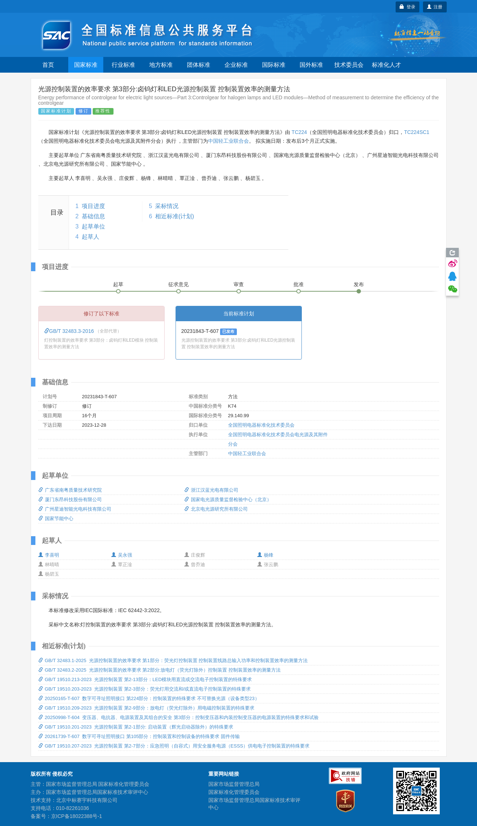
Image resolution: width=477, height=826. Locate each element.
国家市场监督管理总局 (233, 784)
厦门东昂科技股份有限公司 (70, 499)
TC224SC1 (416, 132)
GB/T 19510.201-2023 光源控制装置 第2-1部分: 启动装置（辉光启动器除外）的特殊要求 (135, 727)
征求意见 (178, 284)
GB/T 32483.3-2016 (70, 331)
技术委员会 (348, 65)
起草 (118, 284)
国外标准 (311, 65)
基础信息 (93, 216)
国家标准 (85, 65)
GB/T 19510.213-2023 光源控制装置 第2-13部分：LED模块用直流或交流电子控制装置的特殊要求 (145, 679)
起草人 (90, 237)
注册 (435, 6)
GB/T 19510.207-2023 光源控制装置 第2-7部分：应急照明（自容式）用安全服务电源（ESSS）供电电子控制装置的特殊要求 (174, 746)
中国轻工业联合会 (228, 141)
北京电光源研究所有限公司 (216, 509)
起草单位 (93, 226)
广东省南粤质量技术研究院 (70, 490)
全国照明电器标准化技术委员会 (261, 425)
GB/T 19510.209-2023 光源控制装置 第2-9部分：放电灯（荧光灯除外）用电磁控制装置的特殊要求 (146, 708)
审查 (239, 284)
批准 (298, 284)
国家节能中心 (55, 518)
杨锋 (265, 555)
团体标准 (198, 65)
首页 (48, 65)
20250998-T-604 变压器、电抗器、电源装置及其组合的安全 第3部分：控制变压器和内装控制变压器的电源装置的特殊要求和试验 (178, 717)
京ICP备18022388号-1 (76, 816)
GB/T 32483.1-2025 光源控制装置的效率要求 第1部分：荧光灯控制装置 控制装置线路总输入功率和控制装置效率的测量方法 (173, 660)
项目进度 (93, 206)
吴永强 (121, 555)
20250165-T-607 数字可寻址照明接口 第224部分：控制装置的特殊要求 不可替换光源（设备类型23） (148, 698)
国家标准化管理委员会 (233, 792)
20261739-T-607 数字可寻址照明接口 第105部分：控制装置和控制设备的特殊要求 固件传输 (139, 736)
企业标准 (236, 65)
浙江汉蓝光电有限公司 (211, 490)
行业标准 (123, 65)
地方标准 (161, 65)
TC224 (299, 132)
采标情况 (166, 206)
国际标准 (273, 65)
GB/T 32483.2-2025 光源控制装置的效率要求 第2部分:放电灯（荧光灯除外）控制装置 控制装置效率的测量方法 (159, 670)
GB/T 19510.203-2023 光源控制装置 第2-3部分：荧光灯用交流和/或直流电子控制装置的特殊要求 (144, 689)
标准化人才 (386, 65)
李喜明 (48, 555)
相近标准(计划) (174, 216)
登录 (407, 6)
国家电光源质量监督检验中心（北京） (228, 499)
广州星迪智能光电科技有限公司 (74, 509)
